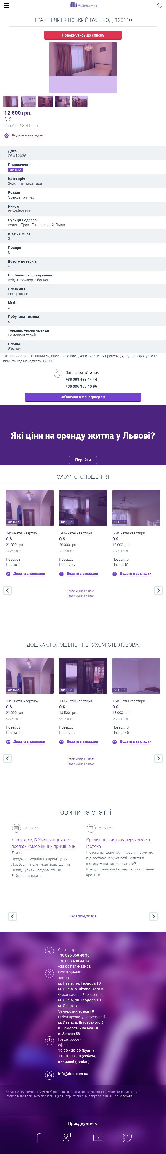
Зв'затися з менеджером (83, 396)
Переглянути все (80, 590)
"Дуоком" (45, 1092)
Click (6, 6)
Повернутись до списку (83, 35)
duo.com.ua (125, 1096)
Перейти (83, 459)
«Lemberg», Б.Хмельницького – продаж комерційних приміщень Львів (43, 846)
